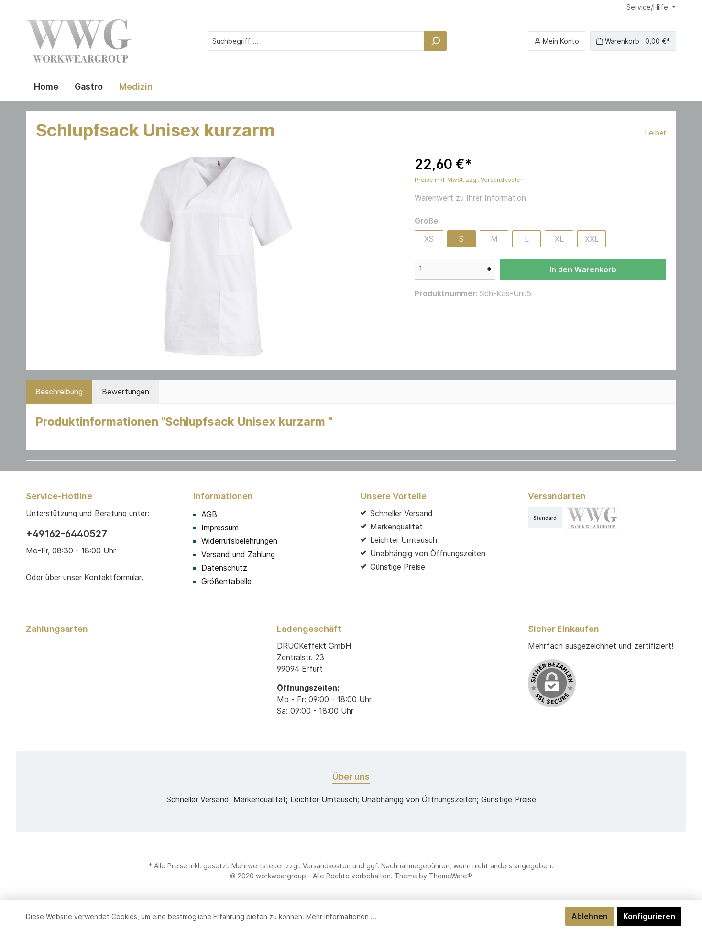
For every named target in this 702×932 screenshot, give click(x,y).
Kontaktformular (112, 577)
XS (429, 239)
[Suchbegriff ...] (316, 41)
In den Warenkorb (582, 269)
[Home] (46, 86)
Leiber (655, 132)
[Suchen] (435, 41)
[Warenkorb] (633, 41)
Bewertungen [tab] (125, 391)
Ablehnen (589, 916)
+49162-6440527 (66, 533)
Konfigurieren (649, 916)
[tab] (59, 392)
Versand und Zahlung (238, 554)
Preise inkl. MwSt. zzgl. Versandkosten (469, 179)
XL (559, 239)
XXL (592, 239)
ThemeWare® (450, 876)
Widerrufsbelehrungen (239, 541)
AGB (209, 514)
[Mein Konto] (556, 41)
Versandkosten (327, 866)
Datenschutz (224, 568)
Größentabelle (226, 581)
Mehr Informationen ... (341, 916)
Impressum (220, 527)
